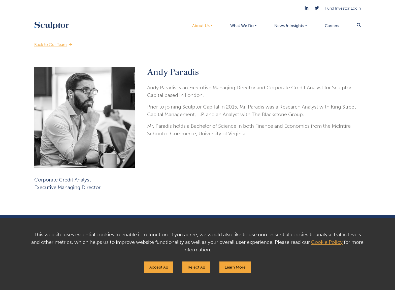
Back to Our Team (50, 44)
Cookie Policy (327, 242)
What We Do (242, 25)
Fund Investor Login (343, 8)
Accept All (158, 267)
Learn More (235, 267)
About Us (201, 25)
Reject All (196, 267)
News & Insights (289, 25)
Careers (332, 25)
